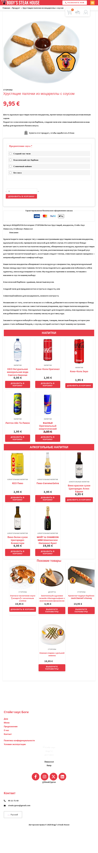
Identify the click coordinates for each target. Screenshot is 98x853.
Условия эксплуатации (15, 719)
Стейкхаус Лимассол (23, 229)
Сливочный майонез (20, 166)
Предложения (10, 701)
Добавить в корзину (21, 196)
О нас (6, 705)
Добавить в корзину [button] (17, 384)
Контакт (8, 709)
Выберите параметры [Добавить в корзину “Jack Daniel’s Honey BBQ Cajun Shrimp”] (81, 610)
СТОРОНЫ (8, 90)
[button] (92, 3)
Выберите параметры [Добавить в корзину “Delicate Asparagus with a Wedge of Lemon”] (52, 667)
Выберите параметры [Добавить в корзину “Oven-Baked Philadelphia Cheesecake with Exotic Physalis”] (52, 610)
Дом (6, 693)
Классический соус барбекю (23, 160)
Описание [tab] (13, 232)
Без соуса (15, 172)
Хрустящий (56, 225)
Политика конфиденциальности (19, 715)
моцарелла (68, 225)
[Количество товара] (22, 191)
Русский (13, 814)
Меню (7, 697)
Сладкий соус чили (19, 153)
